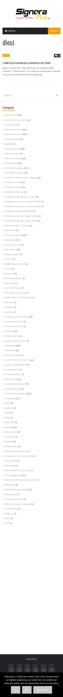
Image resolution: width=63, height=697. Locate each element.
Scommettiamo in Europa (17, 470)
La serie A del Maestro (15, 364)
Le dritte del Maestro (14, 384)
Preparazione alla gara (15, 451)
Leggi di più (42, 689)
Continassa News (12, 235)
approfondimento (13, 134)
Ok (15, 689)
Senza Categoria (12, 475)
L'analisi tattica (11, 336)
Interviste (8, 302)
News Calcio (10, 432)
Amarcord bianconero (15, 120)
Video (7, 518)
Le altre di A (10, 379)
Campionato (10, 163)
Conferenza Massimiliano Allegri (20, 177)
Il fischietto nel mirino (15, 293)
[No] (58, 684)
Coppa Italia (10, 240)
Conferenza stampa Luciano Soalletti (22, 201)
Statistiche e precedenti (15, 489)
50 (27, 670)
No (26, 689)
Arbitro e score (11, 139)
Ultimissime (10, 509)
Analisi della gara (13, 129)
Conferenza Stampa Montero (18, 211)
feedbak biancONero (14, 264)
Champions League (14, 168)
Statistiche (9, 485)
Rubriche (8, 465)
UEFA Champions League (17, 504)
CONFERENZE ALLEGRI (16, 225)
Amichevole (10, 124)
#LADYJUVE (10, 115)
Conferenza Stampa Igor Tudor (19, 197)
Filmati (7, 268)
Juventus (8, 307)
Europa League (11, 254)
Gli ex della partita (13, 278)
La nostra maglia (12, 355)
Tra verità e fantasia (13, 499)
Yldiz (6, 523)
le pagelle (9, 398)
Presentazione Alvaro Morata (18, 456)
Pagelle (8, 441)
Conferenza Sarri (12, 187)
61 (51, 670)
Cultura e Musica (12, 245)
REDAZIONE (10, 461)
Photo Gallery (11, 446)
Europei (8, 259)
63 (35, 670)
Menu (10, 31)
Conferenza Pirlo (12, 182)
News (6, 55)
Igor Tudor (9, 283)
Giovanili (8, 273)
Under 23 (8, 513)
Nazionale (9, 422)
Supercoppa (10, 494)
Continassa (9, 230)
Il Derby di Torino (12, 288)
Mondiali (8, 408)
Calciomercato (11, 158)
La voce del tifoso (12, 374)
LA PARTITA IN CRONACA (17, 360)
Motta (7, 412)
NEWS (54, 31)
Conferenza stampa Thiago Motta (20, 216)
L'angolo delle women (15, 341)
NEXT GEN (9, 437)
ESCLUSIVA (10, 249)
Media (7, 403)
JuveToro (8, 331)
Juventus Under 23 (13, 326)
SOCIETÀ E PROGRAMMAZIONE (20, 480)
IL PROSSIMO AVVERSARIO (18, 297)
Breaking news (11, 149)
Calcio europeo (11, 153)
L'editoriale (9, 345)
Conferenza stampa (14, 192)
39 (19, 670)
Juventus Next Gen (13, 321)
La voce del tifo (11, 369)
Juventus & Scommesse (16, 316)
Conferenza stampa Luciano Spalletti (22, 206)
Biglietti (8, 144)
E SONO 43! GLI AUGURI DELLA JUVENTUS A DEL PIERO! (27, 63)
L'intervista (9, 350)
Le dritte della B (12, 389)
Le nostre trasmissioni (15, 393)
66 (43, 670)
